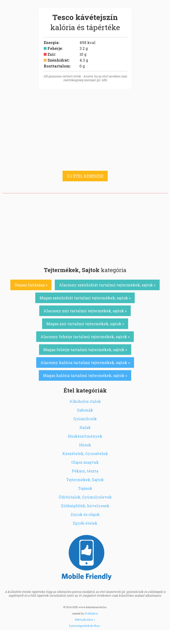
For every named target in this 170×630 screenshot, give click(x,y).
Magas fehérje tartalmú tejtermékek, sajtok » (85, 349)
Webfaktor (91, 613)
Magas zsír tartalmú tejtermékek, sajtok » (85, 323)
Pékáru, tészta (85, 470)
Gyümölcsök (85, 418)
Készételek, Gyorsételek (85, 453)
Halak (85, 427)
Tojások (85, 488)
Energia (51, 42)
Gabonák (85, 410)
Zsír (51, 54)
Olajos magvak (85, 462)
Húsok (85, 444)
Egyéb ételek (85, 523)
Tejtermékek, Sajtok (85, 479)
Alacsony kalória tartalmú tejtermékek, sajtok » (85, 362)
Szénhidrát (58, 60)
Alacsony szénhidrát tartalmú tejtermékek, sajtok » (107, 284)
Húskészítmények (85, 436)
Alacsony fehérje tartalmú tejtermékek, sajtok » (85, 336)
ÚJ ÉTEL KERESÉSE (85, 176)
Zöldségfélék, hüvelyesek (85, 505)
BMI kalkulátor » (85, 619)
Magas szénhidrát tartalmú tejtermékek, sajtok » (85, 297)
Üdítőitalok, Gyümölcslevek (85, 497)
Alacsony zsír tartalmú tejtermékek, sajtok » (85, 310)
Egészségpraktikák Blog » (85, 625)
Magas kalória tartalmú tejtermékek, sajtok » (85, 375)
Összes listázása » (31, 284)
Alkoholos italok (85, 401)
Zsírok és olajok (85, 514)
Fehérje (54, 48)
